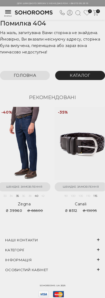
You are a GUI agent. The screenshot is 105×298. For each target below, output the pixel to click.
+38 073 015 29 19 (78, 3)
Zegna (24, 204)
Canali (80, 204)
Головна (25, 75)
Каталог (80, 75)
